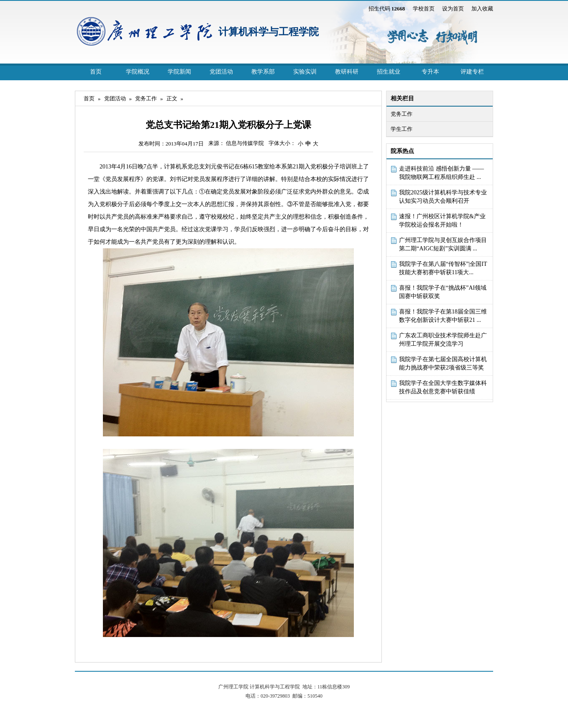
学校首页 (424, 8)
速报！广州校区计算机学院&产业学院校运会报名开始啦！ (442, 220)
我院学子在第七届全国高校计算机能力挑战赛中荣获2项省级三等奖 (443, 363)
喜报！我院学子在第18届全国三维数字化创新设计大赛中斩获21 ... (443, 315)
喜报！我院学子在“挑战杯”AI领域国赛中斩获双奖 (442, 292)
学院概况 (137, 72)
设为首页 (453, 8)
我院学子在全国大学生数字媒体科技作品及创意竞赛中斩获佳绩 (443, 387)
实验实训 (305, 72)
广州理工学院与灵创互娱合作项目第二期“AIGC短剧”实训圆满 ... (443, 244)
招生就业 (388, 72)
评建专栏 (472, 72)
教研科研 (346, 72)
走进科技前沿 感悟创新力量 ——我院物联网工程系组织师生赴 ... (441, 173)
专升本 (430, 72)
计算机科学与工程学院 (268, 31)
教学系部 (263, 72)
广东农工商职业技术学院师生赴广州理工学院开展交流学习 (443, 339)
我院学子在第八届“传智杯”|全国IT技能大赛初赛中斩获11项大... (443, 268)
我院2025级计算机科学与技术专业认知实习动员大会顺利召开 (443, 196)
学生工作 (401, 129)
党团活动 (221, 72)
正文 (171, 98)
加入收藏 (482, 8)
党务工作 (401, 114)
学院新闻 (179, 72)
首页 (96, 72)
